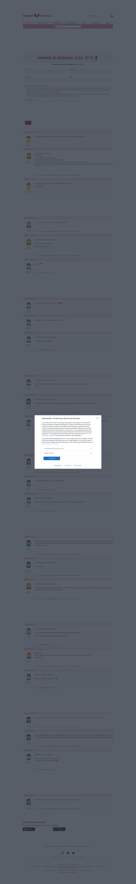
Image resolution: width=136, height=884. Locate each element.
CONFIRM (51, 458)
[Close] (98, 418)
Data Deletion (58, 465)
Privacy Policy (78, 465)
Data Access (68, 465)
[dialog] (68, 442)
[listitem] (68, 448)
